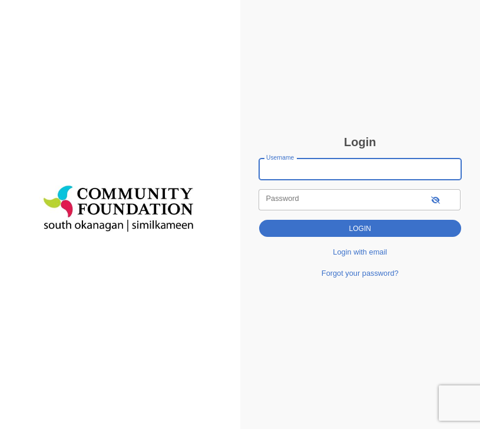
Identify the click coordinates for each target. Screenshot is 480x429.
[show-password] (435, 199)
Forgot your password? (360, 273)
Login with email (360, 252)
